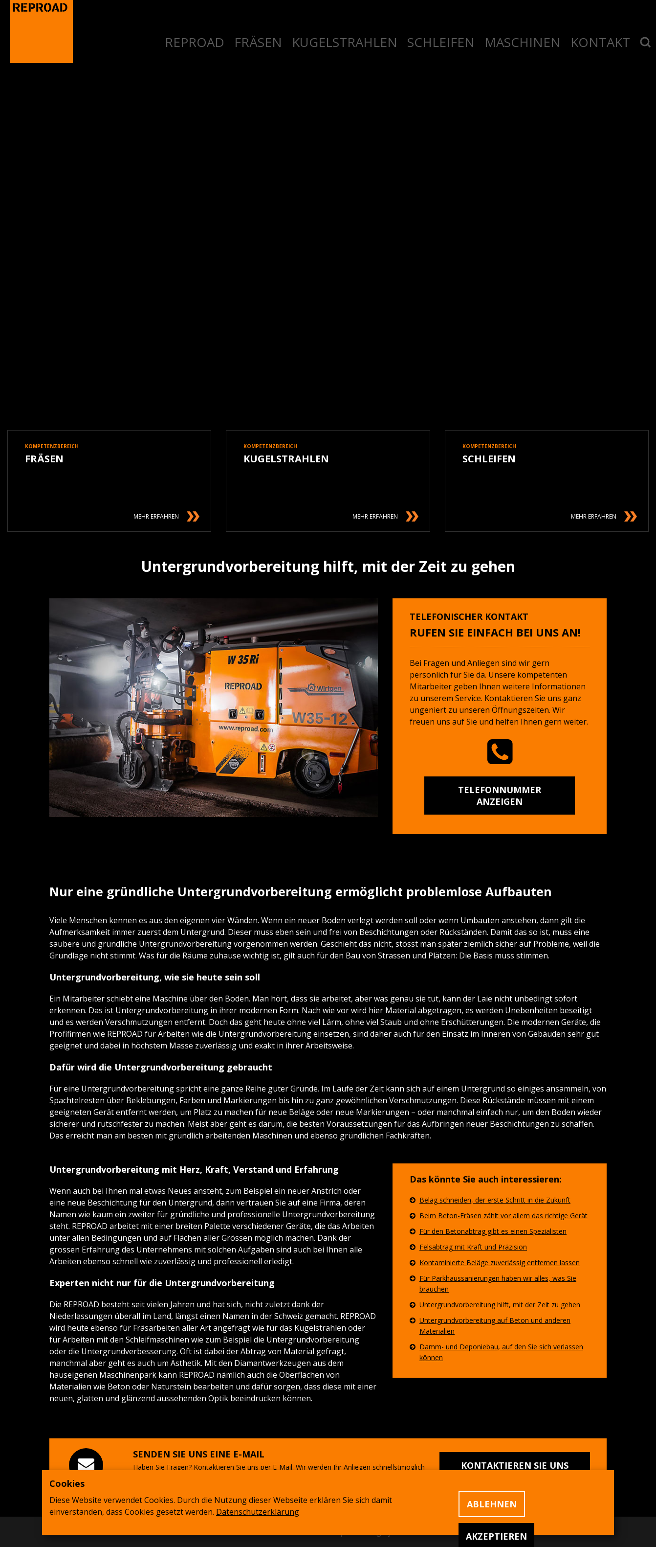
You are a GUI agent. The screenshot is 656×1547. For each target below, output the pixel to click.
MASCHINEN (522, 42)
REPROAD (194, 42)
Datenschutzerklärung (257, 1511)
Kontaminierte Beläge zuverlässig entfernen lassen (499, 1262)
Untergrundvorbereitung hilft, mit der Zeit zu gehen (499, 1304)
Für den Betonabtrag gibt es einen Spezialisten (493, 1231)
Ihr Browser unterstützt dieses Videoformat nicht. (328, 308)
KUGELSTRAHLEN (344, 42)
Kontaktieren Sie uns (515, 1465)
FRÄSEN (258, 42)
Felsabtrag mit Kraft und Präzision (473, 1246)
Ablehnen (492, 1504)
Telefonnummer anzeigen (499, 795)
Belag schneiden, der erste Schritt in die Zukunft (494, 1200)
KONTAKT (600, 42)
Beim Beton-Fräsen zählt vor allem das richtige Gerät (503, 1215)
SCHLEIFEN (441, 42)
